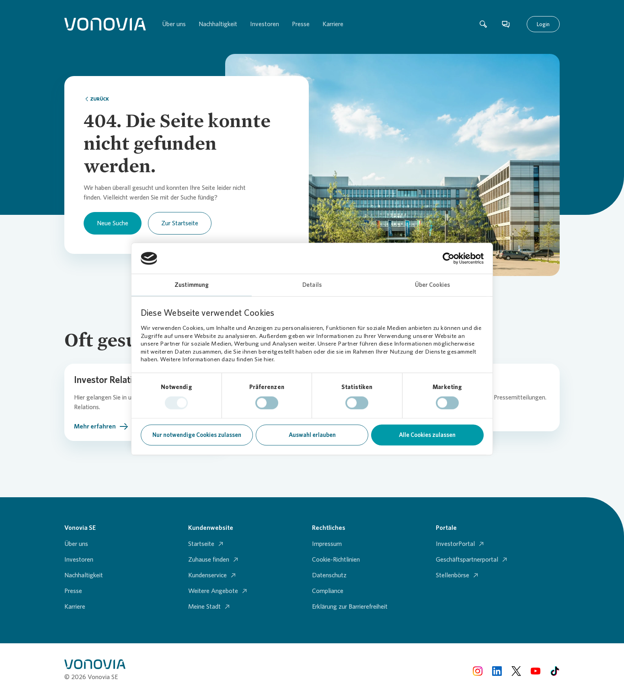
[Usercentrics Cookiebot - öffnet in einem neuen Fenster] (448, 258)
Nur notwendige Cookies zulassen (196, 435)
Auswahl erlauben (312, 435)
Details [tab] (312, 285)
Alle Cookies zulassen (427, 435)
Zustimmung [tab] (191, 285)
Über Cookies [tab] (432, 285)
